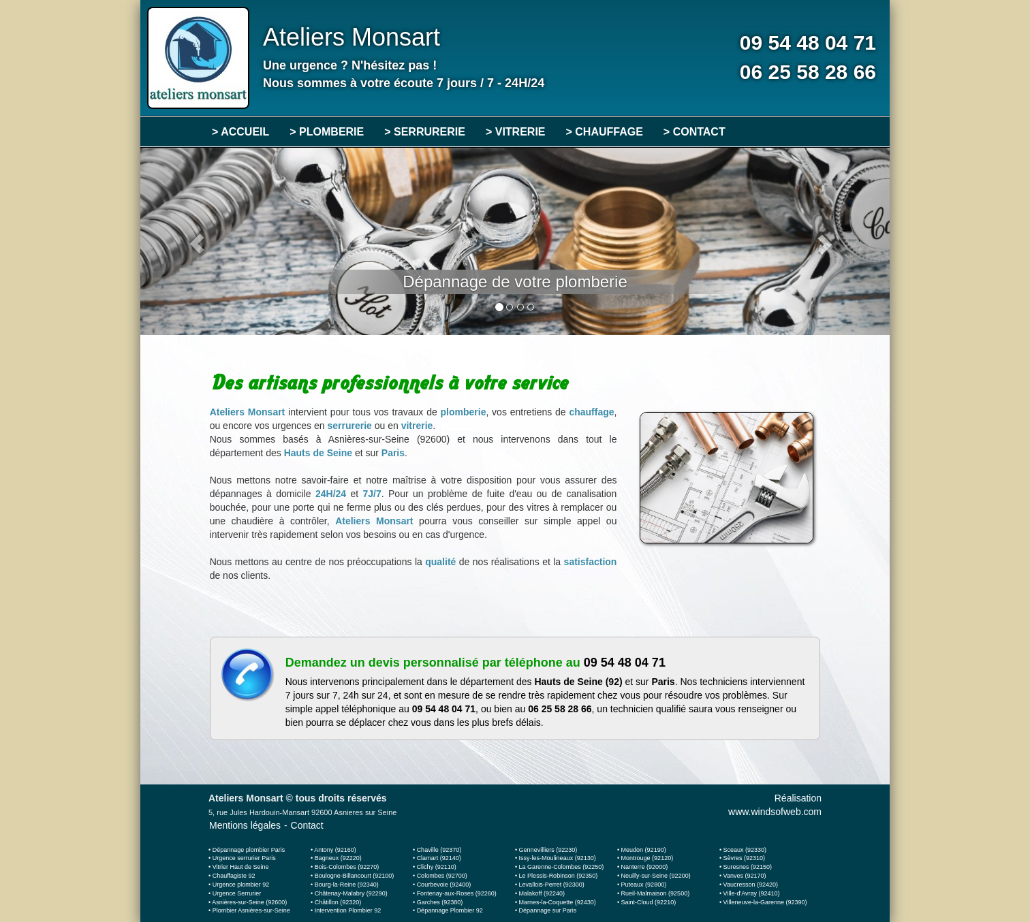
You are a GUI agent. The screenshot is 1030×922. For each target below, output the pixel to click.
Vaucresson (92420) (750, 884)
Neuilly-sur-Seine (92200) (656, 875)
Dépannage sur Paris (548, 910)
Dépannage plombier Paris (249, 849)
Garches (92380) (440, 902)
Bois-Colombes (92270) (347, 866)
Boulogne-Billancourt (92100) (354, 875)
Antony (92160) (335, 849)
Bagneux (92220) (338, 858)
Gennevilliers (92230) (548, 849)
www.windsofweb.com (775, 811)
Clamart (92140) (439, 858)
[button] (196, 241)
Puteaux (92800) (644, 884)
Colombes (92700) (442, 875)
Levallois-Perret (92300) (551, 884)
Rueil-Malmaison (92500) (655, 893)
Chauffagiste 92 (234, 875)
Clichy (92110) (436, 866)
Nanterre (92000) (644, 866)
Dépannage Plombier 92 (450, 910)
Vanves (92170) (744, 875)
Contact (307, 825)
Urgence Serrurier (237, 893)
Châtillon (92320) (338, 902)
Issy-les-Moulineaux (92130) (557, 858)
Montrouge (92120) (647, 858)
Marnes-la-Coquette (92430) (557, 902)
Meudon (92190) (643, 849)
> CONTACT (694, 132)
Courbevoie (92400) (444, 884)
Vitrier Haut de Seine (241, 866)
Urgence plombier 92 (241, 884)
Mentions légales (245, 825)
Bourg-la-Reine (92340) (347, 884)
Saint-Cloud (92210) (648, 902)
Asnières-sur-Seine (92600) (249, 902)
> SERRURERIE (424, 132)
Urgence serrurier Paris (244, 858)
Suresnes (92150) (747, 866)
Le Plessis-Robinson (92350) (558, 875)
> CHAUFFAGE (604, 132)
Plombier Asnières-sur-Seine (251, 910)
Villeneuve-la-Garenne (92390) (765, 902)
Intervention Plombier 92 (348, 910)
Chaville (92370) (439, 849)
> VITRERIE (516, 132)
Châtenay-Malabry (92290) (351, 893)
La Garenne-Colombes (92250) (561, 866)
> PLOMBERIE (327, 132)
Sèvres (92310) (744, 858)
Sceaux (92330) (745, 849)
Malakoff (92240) (542, 893)
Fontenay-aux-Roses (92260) (457, 893)
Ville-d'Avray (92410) (751, 893)
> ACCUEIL (240, 132)
